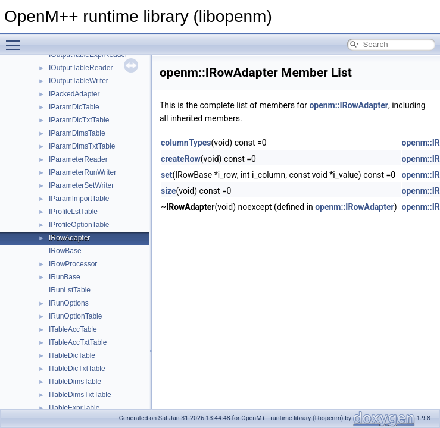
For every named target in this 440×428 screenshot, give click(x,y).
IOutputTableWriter (78, 81)
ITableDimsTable (75, 381)
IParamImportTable (79, 198)
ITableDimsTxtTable (80, 395)
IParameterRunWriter (82, 172)
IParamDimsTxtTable (82, 146)
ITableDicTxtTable (77, 368)
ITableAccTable (73, 329)
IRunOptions (69, 303)
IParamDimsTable (77, 133)
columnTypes (186, 142)
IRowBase (65, 251)
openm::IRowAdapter (348, 105)
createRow (181, 158)
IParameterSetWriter (81, 185)
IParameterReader (78, 159)
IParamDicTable (74, 107)
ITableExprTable (74, 408)
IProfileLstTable (73, 211)
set (167, 175)
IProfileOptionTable (79, 225)
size (168, 191)
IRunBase (64, 277)
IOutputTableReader (81, 68)
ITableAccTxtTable (78, 342)
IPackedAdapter (74, 94)
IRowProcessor (73, 264)
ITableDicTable (72, 355)
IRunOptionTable (75, 316)
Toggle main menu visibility (16, 40)
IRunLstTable (70, 290)
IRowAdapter (69, 238)
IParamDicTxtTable (79, 120)
